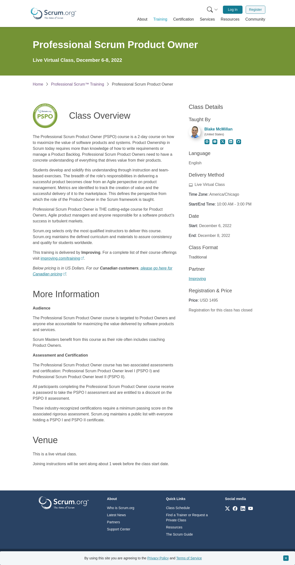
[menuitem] (212, 10)
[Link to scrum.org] (227, 508)
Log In (233, 10)
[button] (142, 19)
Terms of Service (189, 558)
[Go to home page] (64, 502)
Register (255, 10)
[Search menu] (212, 10)
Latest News (116, 515)
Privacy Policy (158, 558)
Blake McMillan (219, 129)
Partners (113, 522)
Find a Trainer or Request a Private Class (187, 517)
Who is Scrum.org (120, 508)
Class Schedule (178, 508)
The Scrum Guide (179, 534)
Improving (197, 279)
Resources (174, 527)
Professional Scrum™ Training (77, 84)
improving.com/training (60, 258)
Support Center (118, 529)
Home (38, 84)
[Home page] (53, 13)
